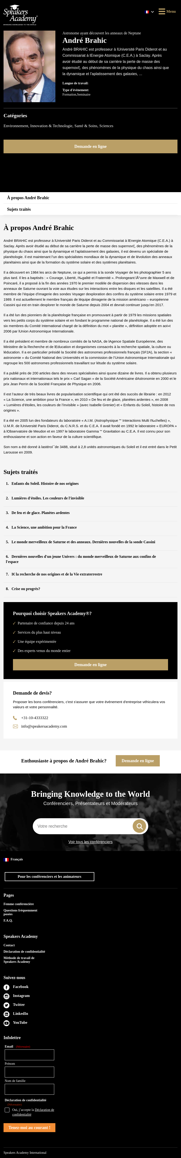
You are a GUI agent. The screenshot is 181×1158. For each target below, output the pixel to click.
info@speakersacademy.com (44, 726)
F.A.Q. (8, 920)
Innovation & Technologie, (52, 126)
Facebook (21, 987)
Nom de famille (15, 1081)
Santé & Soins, (86, 126)
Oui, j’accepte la (33, 1112)
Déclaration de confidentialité (24, 951)
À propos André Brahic (28, 197)
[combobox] (90, 826)
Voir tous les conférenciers (90, 842)
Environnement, (17, 126)
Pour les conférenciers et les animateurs (49, 877)
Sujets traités (19, 209)
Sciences (106, 126)
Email (17, 1047)
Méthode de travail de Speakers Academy (19, 960)
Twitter (19, 1005)
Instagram (21, 996)
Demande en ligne (90, 146)
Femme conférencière (19, 904)
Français (13, 860)
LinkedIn (20, 1014)
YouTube (20, 1022)
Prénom (10, 1063)
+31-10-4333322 (34, 718)
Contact (9, 945)
